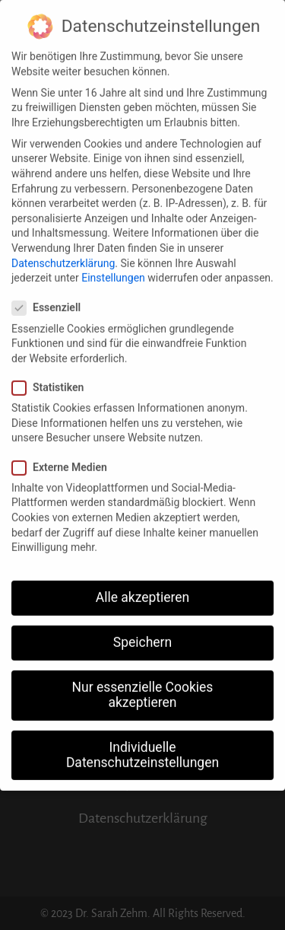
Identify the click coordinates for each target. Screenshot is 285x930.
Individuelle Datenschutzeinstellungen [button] (142, 746)
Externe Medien (64, 459)
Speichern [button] (142, 634)
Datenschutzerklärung (63, 255)
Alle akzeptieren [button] (143, 589)
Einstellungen (113, 269)
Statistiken (52, 379)
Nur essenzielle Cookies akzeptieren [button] (143, 686)
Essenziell (50, 300)
